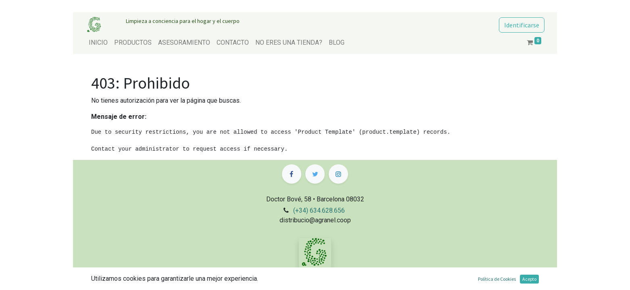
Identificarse (521, 25)
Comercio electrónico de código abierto (483, 284)
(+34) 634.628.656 (319, 210)
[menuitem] (98, 43)
